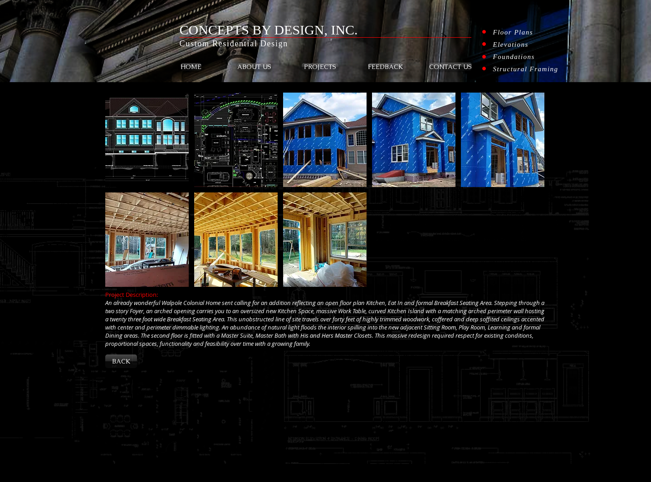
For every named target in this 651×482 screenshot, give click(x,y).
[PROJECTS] (320, 67)
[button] (147, 140)
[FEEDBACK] (385, 67)
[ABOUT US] (254, 67)
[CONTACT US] (450, 67)
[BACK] (121, 361)
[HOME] (191, 67)
